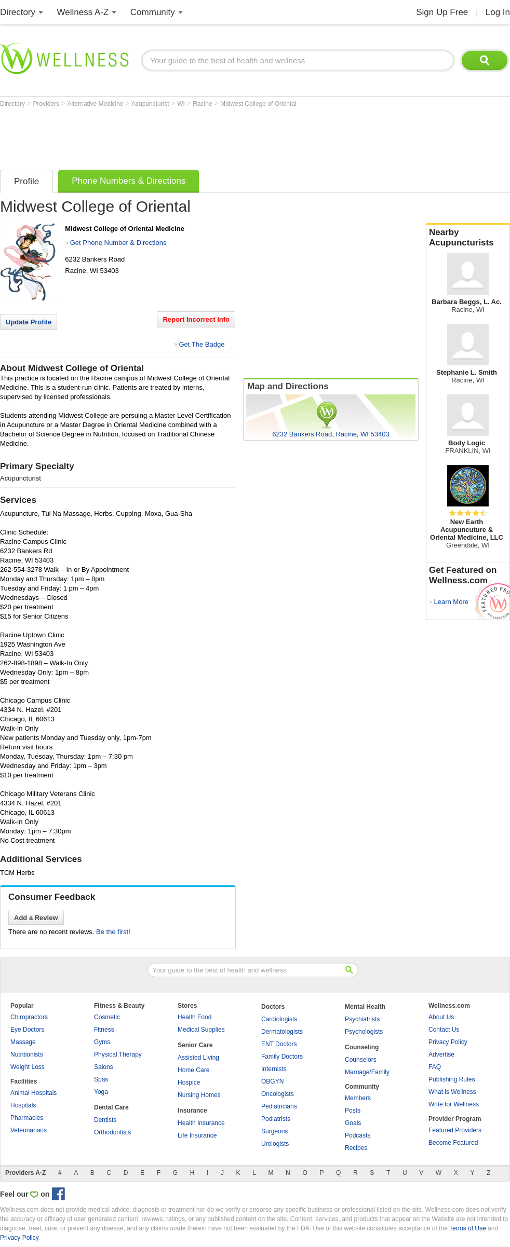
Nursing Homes (199, 1095)
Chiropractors (29, 1017)
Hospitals (23, 1105)
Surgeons (274, 1131)
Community (152, 12)
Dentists (105, 1119)
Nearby (468, 237)
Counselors (361, 1059)
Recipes (356, 1148)
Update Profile (28, 322)
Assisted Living (198, 1057)
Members (358, 1098)
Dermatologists (282, 1031)
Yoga (101, 1091)
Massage (23, 1042)
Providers (47, 103)
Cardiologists (279, 1019)
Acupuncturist (151, 103)
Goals (353, 1123)
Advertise (441, 1054)
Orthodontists (112, 1132)
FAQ (434, 1067)
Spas (101, 1079)
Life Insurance (197, 1135)
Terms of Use (467, 1228)
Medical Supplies (201, 1029)
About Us (441, 1017)
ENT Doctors (279, 1044)
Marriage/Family (367, 1072)
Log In (498, 12)
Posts (352, 1110)
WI (181, 103)
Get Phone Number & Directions (118, 242)
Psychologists (364, 1031)
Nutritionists (26, 1054)
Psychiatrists (362, 1019)
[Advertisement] (189, 136)
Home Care (193, 1070)
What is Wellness (452, 1091)
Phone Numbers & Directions (128, 181)
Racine (203, 103)
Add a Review (36, 918)
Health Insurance (201, 1123)
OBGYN (272, 1081)
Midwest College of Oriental (258, 103)
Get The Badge (201, 344)
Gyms (102, 1042)
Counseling (362, 1047)
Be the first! (113, 932)
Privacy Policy (447, 1042)
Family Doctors (282, 1056)
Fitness (104, 1029)
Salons (103, 1067)
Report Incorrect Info (196, 319)
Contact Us (443, 1029)
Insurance (192, 1110)
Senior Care (195, 1045)
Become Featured (453, 1142)
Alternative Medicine (96, 103)
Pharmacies (26, 1117)
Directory (17, 12)
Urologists (275, 1143)
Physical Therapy (118, 1054)
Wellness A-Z (83, 12)
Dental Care (111, 1107)
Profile (26, 181)
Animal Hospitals (33, 1093)
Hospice (189, 1082)
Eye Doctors (27, 1029)
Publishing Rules (451, 1079)
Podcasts (357, 1135)
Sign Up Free (442, 12)
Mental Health (365, 1006)
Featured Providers (454, 1130)
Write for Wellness (453, 1104)
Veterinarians (28, 1130)
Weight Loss (27, 1067)
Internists (274, 1069)
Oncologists (277, 1094)
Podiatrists (275, 1118)
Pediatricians (279, 1106)
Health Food (194, 1017)
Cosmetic (107, 1017)
